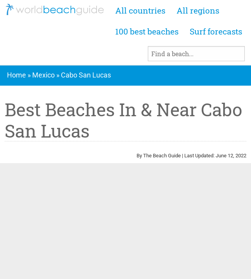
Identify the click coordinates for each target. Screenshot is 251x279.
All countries (140, 10)
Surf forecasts (216, 31)
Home (16, 75)
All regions (198, 10)
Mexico (43, 75)
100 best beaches (146, 31)
